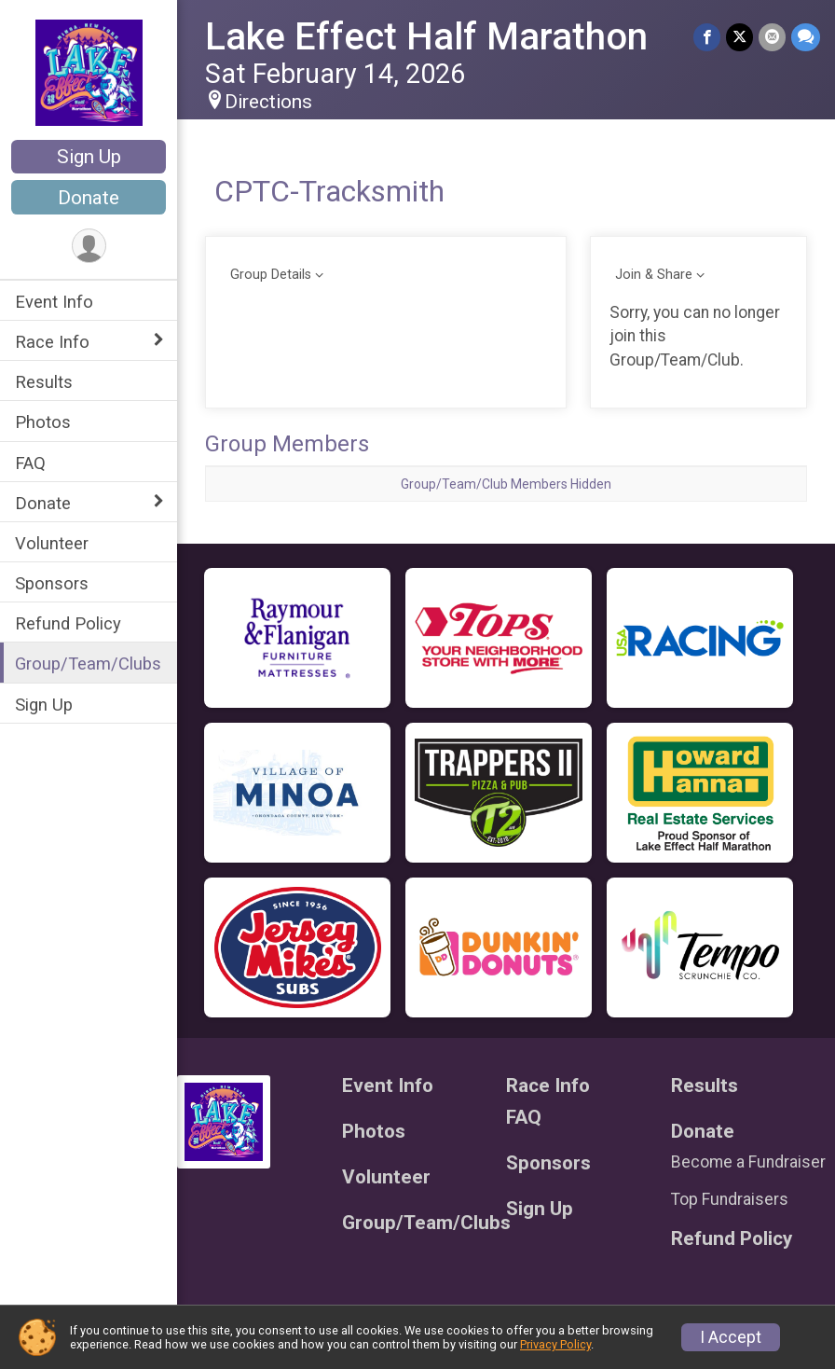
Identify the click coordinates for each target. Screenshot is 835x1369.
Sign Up (89, 156)
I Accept (730, 1337)
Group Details (270, 275)
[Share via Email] (772, 36)
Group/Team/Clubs (88, 663)
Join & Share (653, 275)
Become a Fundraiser (748, 1162)
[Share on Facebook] (706, 36)
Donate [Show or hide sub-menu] (43, 503)
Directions (268, 101)
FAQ (30, 463)
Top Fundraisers (729, 1199)
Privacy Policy (555, 1344)
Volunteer (52, 543)
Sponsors (52, 583)
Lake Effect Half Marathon (426, 37)
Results (44, 382)
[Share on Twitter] (739, 36)
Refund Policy (68, 623)
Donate (88, 198)
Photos (43, 422)
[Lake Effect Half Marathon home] (89, 71)
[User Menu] (89, 245)
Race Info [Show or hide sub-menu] (52, 342)
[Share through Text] (805, 36)
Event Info (54, 301)
